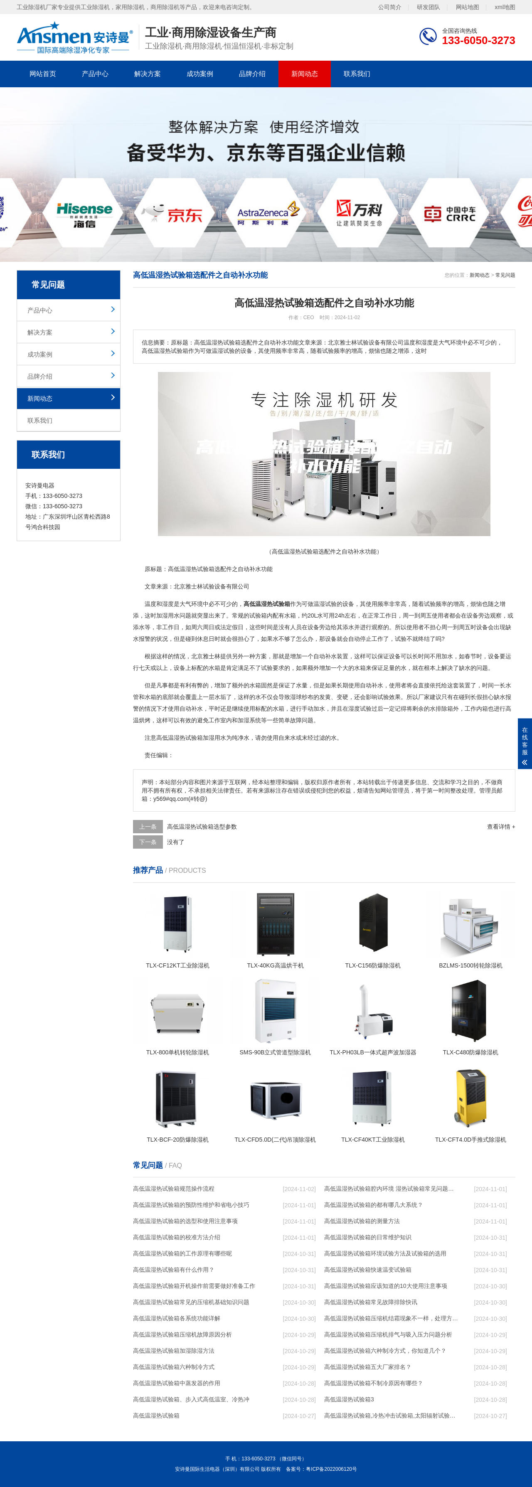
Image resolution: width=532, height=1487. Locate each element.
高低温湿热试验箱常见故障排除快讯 (370, 1302)
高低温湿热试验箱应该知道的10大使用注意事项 (385, 1286)
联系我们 (357, 73)
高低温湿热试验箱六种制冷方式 (173, 1367)
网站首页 (43, 73)
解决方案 (147, 73)
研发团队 (428, 7)
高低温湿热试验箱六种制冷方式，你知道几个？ (385, 1350)
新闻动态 (304, 73)
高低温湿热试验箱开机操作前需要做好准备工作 (194, 1286)
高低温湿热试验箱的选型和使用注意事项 (185, 1221)
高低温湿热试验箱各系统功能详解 (176, 1318)
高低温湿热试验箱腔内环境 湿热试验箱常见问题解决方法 (391, 1188)
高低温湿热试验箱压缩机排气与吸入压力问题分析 (388, 1334)
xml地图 (505, 7)
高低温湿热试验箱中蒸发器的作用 (176, 1383)
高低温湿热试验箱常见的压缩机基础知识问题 (191, 1302)
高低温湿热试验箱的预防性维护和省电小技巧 (191, 1204)
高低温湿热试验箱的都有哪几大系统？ (373, 1204)
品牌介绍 (252, 73)
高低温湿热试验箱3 (349, 1399)
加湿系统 (249, 720)
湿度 (168, 604)
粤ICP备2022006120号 (331, 1469)
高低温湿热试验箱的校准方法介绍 (176, 1237)
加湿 (162, 615)
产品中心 (95, 73)
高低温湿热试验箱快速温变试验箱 (367, 1269)
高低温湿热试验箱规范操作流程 (173, 1188)
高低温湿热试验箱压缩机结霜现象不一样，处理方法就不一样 (391, 1318)
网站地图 (467, 7)
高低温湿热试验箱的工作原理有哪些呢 (182, 1253)
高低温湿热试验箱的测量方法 (362, 1221)
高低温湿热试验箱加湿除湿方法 (173, 1350)
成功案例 (200, 73)
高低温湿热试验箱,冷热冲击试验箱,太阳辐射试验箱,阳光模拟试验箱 (391, 1415)
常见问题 (505, 275)
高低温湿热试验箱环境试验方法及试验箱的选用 (385, 1253)
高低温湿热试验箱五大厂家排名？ (367, 1367)
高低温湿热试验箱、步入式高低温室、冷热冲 (191, 1399)
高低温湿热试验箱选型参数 (202, 826)
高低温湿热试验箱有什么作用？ (173, 1269)
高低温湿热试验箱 (156, 1415)
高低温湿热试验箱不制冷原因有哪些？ (373, 1383)
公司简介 (389, 7)
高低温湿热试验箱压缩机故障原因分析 (182, 1334)
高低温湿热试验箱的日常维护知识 (367, 1237)
